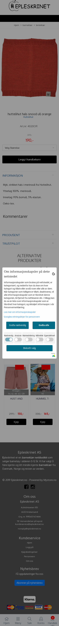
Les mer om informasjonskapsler (20, 312)
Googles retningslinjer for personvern (22, 316)
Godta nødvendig (17, 325)
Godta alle (44, 325)
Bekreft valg (29, 348)
